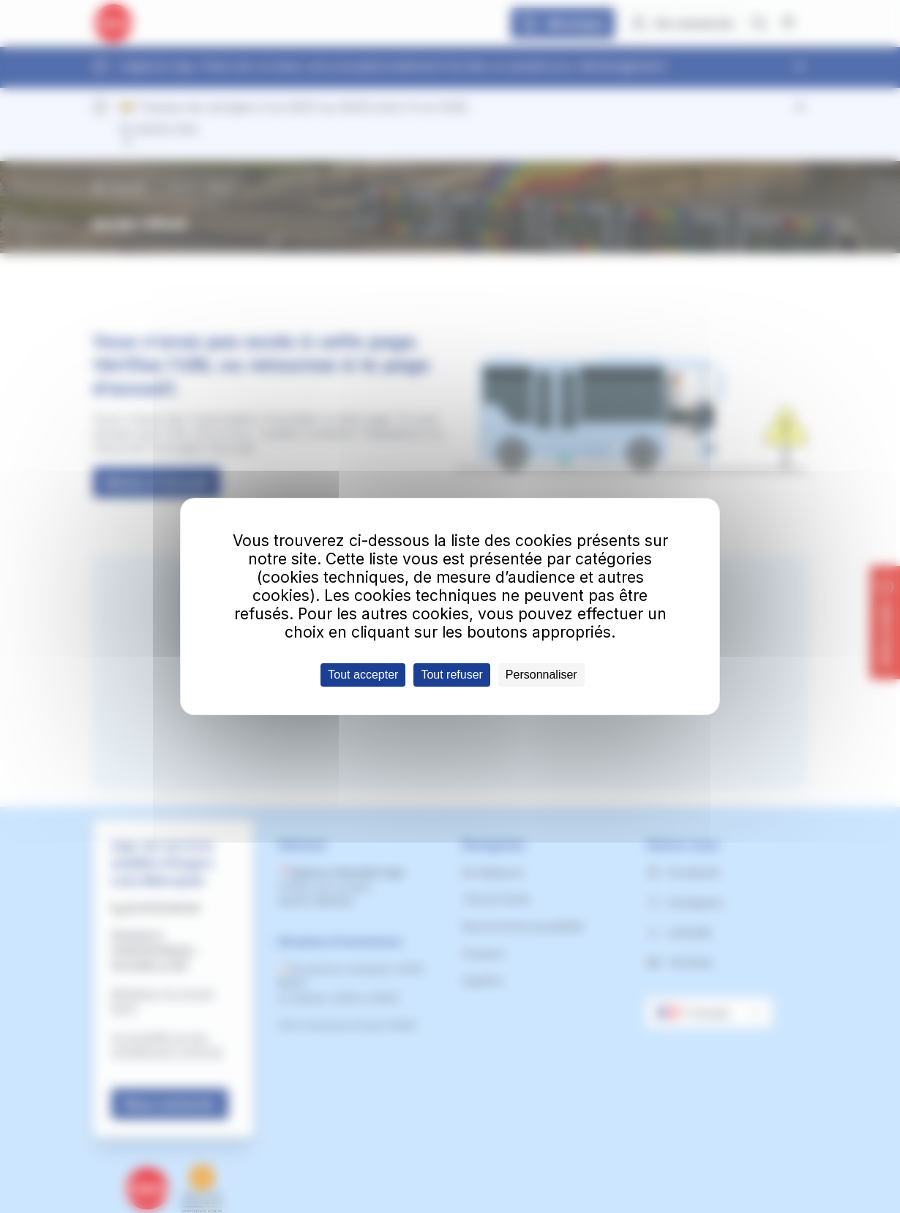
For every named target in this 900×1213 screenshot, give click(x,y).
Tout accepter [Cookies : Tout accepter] (363, 674)
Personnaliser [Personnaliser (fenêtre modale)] (541, 674)
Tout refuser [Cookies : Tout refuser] (451, 674)
